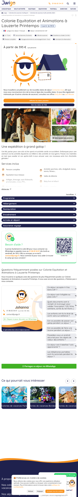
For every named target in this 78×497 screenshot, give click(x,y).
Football (53, 9)
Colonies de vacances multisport (18, 13)
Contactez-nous (58, 90)
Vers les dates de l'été (39, 105)
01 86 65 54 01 (56, 3)
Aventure (63, 9)
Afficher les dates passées (39, 100)
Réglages (40, 491)
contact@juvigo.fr (12, 256)
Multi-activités (19, 9)
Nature (73, 9)
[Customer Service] (72, 483)
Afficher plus (5, 189)
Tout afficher (71, 194)
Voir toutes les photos (62, 138)
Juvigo (4, 13)
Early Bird (58, 94)
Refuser (30, 491)
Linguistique (6, 9)
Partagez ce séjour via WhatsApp (39, 366)
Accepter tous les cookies (55, 491)
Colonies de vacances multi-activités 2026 (42, 13)
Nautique (31, 9)
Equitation (43, 9)
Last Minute (69, 94)
